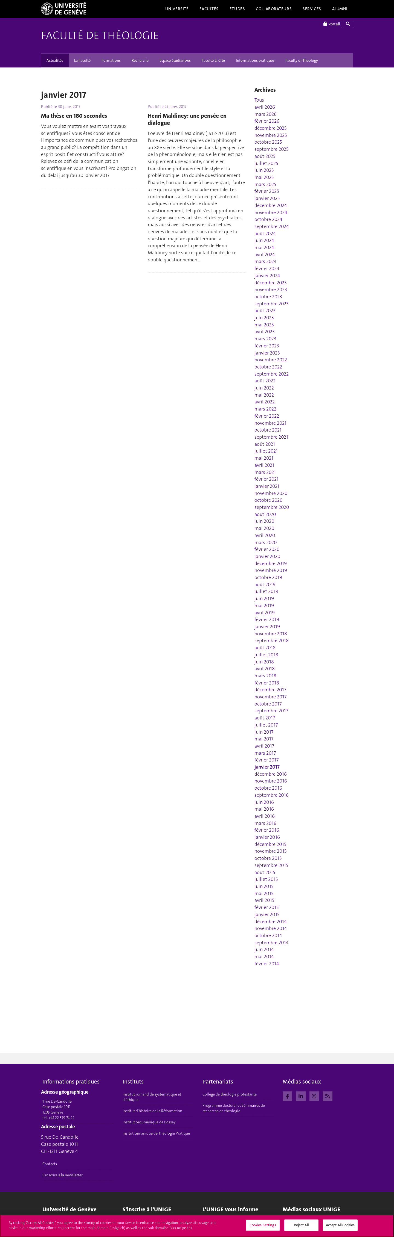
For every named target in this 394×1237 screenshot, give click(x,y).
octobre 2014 (268, 935)
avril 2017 (264, 746)
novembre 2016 (270, 781)
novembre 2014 (270, 928)
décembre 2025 (270, 128)
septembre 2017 (271, 710)
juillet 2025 (266, 163)
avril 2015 (264, 900)
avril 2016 (264, 816)
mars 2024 (265, 261)
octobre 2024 (268, 219)
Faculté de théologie (100, 35)
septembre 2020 (271, 507)
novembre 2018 (270, 633)
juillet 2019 (266, 591)
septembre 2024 (271, 226)
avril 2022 (264, 401)
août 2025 (264, 156)
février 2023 (266, 346)
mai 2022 (264, 395)
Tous (259, 100)
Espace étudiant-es (175, 60)
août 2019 (265, 584)
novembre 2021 (270, 423)
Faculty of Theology (301, 60)
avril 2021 (264, 465)
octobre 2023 (268, 296)
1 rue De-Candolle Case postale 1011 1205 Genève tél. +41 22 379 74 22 (58, 1109)
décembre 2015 (270, 844)
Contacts (49, 1163)
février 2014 (266, 963)
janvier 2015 (266, 914)
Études (237, 8)
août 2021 (264, 444)
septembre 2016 (271, 795)
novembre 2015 (270, 851)
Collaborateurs (274, 8)
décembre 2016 (270, 774)
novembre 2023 (270, 289)
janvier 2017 (266, 767)
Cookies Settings (263, 1227)
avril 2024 (264, 254)
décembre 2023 (270, 282)
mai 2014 (264, 956)
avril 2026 (264, 107)
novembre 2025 (270, 135)
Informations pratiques (255, 60)
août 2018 (265, 647)
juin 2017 (263, 732)
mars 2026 (265, 114)
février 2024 (266, 268)
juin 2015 (263, 886)
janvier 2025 (267, 198)
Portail (331, 24)
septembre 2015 (271, 865)
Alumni (339, 8)
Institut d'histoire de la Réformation (152, 1110)
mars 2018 (265, 675)
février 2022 (266, 416)
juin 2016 (264, 802)
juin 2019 (264, 598)
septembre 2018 (271, 640)
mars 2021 (265, 472)
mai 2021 (263, 458)
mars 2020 (265, 542)
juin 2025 (264, 170)
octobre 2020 (268, 500)
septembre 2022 (271, 374)
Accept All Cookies (340, 1227)
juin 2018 (264, 662)
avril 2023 (264, 331)
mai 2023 (264, 324)
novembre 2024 (270, 212)
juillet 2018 (266, 654)
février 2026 (266, 121)
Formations (111, 60)
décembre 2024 (270, 205)
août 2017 (264, 718)
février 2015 (266, 907)
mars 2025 (265, 184)
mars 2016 (265, 823)
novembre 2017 (270, 696)
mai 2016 (264, 809)
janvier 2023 (267, 353)
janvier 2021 (266, 486)
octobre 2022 (268, 367)
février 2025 (266, 191)
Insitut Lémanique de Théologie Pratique (156, 1133)
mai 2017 (263, 739)
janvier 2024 (267, 275)
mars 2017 (265, 753)
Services (312, 8)
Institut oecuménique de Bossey (149, 1122)
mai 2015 (263, 893)
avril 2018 (264, 668)
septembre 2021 (271, 437)
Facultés (209, 8)
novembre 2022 (270, 359)
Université (177, 8)
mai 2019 (264, 605)
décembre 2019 (270, 563)
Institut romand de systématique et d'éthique (152, 1097)
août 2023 (265, 310)
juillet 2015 (266, 879)
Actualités (55, 60)
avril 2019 (264, 612)
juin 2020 (264, 521)
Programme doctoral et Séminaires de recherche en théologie (233, 1108)
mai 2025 (264, 177)
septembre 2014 (271, 942)
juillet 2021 (266, 451)
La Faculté (82, 60)
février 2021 (266, 479)
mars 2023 (265, 338)
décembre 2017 (270, 689)
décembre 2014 (270, 921)
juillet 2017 (266, 725)
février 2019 (266, 619)
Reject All (301, 1227)
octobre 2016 (268, 788)
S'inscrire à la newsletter (62, 1175)
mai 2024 (264, 247)
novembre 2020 (271, 493)
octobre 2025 (268, 142)
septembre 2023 (271, 303)
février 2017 (266, 760)
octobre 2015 (268, 858)
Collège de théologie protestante (229, 1094)
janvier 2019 (267, 626)
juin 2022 (264, 388)
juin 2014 (264, 949)
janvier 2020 (267, 556)
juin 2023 (264, 317)
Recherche (140, 60)
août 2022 (265, 380)
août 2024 (265, 233)
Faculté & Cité (213, 60)
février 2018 (266, 683)
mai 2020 (264, 528)
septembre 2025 (271, 149)
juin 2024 (264, 240)
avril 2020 (264, 535)
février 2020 (267, 549)
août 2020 (265, 514)
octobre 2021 (268, 430)
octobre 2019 (268, 577)
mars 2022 (265, 409)
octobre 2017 (268, 704)
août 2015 (264, 872)
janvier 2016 (267, 837)
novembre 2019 (270, 570)
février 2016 (266, 830)
